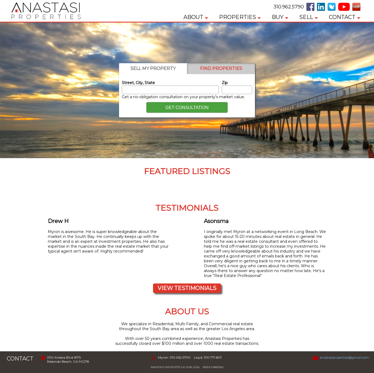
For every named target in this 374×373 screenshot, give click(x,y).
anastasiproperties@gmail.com (344, 357)
